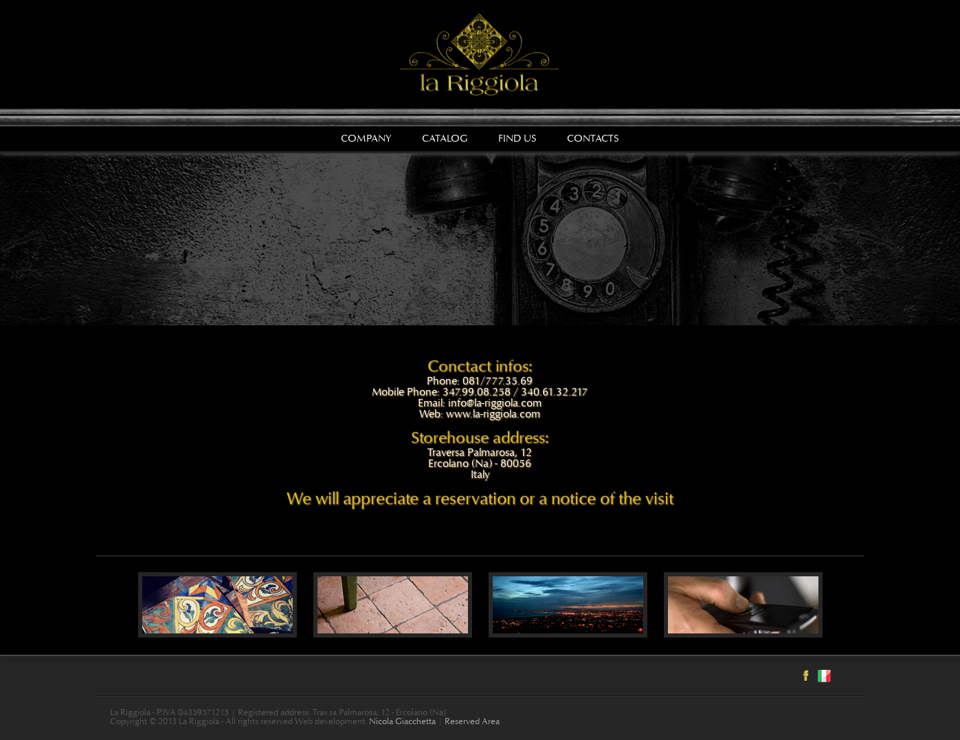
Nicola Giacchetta (402, 722)
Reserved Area (472, 722)
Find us (517, 139)
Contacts (593, 139)
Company (366, 139)
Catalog (445, 139)
